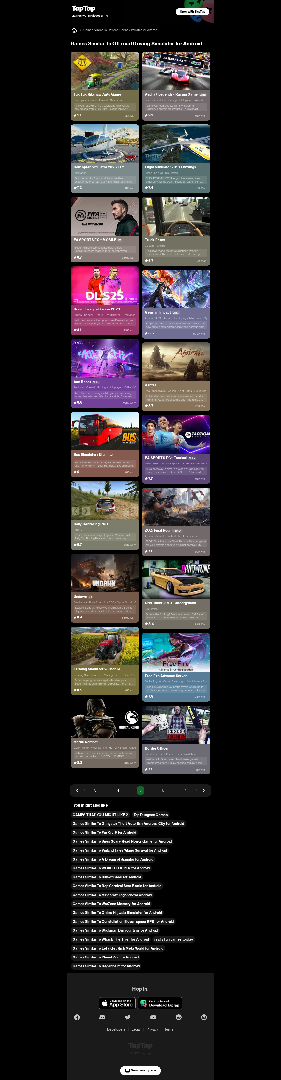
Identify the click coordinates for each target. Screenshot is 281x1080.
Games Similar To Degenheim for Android (106, 966)
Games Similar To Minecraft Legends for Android (112, 895)
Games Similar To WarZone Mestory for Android (111, 904)
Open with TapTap (192, 11)
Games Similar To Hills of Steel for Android (107, 877)
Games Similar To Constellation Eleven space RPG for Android (123, 922)
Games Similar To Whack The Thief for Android (111, 939)
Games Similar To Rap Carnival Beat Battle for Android (117, 886)
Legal (136, 1029)
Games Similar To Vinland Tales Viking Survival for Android (120, 850)
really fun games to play (173, 939)
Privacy (152, 1029)
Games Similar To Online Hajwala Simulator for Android (117, 913)
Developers (116, 1029)
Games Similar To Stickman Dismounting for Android (115, 930)
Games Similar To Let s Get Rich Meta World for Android (118, 948)
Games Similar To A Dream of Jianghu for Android (113, 859)
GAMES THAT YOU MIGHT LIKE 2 (100, 815)
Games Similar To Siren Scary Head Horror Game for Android (122, 841)
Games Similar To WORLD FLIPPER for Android (111, 868)
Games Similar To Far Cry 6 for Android (104, 832)
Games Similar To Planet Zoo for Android (106, 957)
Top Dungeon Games (151, 815)
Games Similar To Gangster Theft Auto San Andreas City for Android (128, 824)
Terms (169, 1029)
